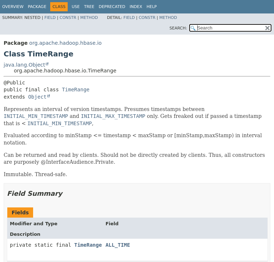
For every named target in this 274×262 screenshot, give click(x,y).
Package (37, 6)
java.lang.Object (24, 65)
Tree (89, 6)
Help (152, 6)
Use (76, 6)
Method (89, 17)
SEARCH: (178, 28)
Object (37, 97)
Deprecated (112, 6)
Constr (68, 17)
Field (50, 17)
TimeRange (76, 89)
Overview (13, 6)
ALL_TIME (118, 245)
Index (136, 6)
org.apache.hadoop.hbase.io (65, 43)
